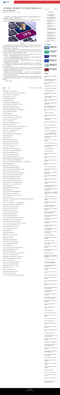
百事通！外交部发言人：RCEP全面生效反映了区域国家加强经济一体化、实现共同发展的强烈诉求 (17, 161)
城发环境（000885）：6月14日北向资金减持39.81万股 (11, 130)
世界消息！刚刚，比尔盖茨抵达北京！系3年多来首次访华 (11, 156)
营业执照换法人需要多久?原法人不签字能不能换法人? (53, 56)
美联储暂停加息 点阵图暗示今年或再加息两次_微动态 (10, 115)
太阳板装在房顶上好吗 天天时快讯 (8, 189)
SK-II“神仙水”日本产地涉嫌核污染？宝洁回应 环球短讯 (10, 208)
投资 (56, 2)
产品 (43, 2)
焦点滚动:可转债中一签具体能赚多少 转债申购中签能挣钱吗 (11, 221)
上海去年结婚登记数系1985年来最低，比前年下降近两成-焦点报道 (12, 219)
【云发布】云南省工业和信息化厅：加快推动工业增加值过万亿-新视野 (13, 247)
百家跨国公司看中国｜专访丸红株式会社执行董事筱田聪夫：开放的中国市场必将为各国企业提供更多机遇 (50, 256)
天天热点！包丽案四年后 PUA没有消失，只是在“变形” (10, 226)
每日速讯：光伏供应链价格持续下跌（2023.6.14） (10, 228)
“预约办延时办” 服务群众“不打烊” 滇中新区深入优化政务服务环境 (12, 128)
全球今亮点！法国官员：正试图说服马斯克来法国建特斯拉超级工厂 (12, 150)
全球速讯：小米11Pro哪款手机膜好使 (49, 125)
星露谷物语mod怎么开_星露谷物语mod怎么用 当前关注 (11, 165)
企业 (26, 2)
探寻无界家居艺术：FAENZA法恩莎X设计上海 (9, 273)
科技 (51, 2)
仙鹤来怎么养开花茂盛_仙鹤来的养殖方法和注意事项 (10, 141)
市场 (33, 2)
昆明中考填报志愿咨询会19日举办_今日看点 (9, 96)
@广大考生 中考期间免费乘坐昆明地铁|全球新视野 (10, 243)
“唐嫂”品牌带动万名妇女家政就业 (7, 113)
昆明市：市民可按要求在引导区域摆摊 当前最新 (10, 111)
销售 (40, 2)
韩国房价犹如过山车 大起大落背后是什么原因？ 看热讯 (11, 206)
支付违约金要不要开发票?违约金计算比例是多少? (53, 51)
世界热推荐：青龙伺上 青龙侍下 (7, 267)
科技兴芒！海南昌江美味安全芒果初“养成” (9, 260)
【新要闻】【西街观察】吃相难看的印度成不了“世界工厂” (11, 154)
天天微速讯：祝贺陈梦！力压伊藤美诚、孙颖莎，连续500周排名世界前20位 (14, 252)
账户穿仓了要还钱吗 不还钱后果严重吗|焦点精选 (10, 213)
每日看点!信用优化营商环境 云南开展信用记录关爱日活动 (11, 187)
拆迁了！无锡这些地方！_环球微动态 (8, 200)
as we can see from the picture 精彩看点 (50, 166)
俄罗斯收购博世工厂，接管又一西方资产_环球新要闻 (10, 234)
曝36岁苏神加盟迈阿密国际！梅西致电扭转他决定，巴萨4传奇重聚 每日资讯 (14, 109)
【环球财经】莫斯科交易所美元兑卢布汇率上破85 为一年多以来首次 (12, 195)
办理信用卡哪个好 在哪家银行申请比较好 (9, 232)
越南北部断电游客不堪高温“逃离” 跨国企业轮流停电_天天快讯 (12, 148)
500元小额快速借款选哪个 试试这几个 (8, 245)
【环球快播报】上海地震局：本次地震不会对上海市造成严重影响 (12, 117)
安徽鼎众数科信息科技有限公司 (7, 230)
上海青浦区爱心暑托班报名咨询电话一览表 (9, 163)
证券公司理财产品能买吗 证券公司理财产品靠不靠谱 (10, 215)
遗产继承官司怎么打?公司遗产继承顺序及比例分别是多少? (53, 60)
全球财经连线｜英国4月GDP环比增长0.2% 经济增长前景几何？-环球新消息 (13, 169)
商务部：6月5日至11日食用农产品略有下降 (9, 269)
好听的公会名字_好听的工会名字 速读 (49, 318)
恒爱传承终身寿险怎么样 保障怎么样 (49, 320)
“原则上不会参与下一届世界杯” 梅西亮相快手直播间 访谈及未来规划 (12, 174)
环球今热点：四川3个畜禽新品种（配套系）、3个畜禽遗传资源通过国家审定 (14, 202)
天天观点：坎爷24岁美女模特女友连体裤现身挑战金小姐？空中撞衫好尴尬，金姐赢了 (15, 126)
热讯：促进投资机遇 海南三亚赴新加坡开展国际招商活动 (11, 102)
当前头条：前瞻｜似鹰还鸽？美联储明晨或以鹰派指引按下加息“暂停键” (13, 217)
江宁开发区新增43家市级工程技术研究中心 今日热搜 (10, 271)
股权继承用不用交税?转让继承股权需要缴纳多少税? (53, 65)
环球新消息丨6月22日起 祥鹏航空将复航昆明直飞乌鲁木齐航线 (12, 178)
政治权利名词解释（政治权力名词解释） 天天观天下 (10, 139)
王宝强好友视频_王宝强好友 (7, 137)
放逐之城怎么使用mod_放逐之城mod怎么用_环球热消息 (11, 143)
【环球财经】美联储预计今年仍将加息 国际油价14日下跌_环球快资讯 (13, 104)
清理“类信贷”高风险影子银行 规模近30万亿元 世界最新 (10, 265)
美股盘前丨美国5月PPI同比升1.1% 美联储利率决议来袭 (11, 193)
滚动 (37, 2)
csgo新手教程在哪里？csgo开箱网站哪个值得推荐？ (10, 91)
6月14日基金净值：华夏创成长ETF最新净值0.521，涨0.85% (11, 122)
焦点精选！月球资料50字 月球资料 (8, 135)
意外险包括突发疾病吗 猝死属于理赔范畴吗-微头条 (10, 239)
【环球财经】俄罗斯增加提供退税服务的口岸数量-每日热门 (11, 167)
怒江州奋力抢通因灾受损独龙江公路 (8, 100)
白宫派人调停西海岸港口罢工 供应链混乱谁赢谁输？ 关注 (11, 241)
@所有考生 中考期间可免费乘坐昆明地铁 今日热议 (10, 152)
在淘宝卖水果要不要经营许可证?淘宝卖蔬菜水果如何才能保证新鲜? (53, 69)
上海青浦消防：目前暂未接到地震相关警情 (9, 124)
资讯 (20, 2)
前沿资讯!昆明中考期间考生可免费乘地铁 (9, 98)
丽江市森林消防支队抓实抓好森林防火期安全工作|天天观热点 (11, 176)
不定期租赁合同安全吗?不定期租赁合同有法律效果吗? (53, 47)
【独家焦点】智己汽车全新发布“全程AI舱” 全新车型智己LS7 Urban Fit (13, 180)
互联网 (47, 2)
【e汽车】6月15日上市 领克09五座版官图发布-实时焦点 (11, 254)
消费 (30, 2)
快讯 (16, 2)
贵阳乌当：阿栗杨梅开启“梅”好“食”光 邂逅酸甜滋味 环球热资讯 (12, 191)
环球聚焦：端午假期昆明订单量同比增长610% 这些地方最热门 (12, 258)
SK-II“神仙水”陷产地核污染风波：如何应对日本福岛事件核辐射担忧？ (13, 182)
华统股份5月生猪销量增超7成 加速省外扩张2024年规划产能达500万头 (13, 204)
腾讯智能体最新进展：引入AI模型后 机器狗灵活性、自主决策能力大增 (13, 256)
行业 (23, 2)
